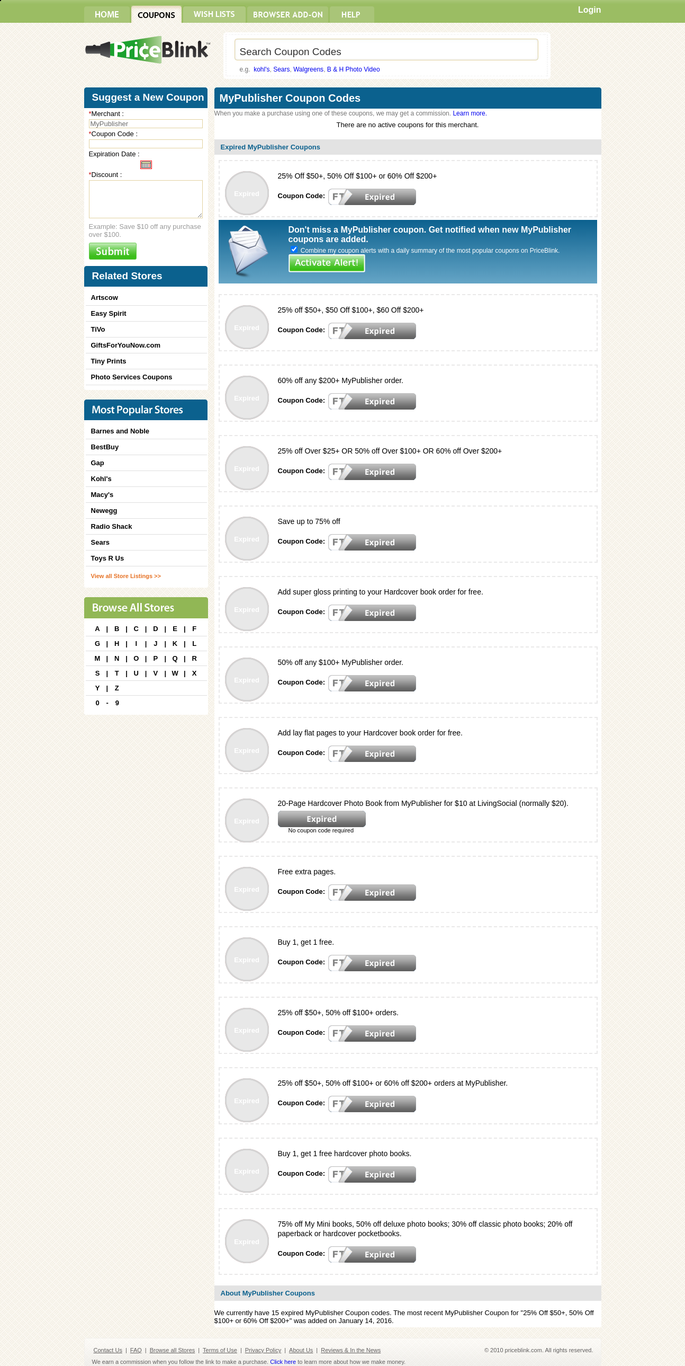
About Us (301, 1350)
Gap (97, 463)
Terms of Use (220, 1350)
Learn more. (470, 113)
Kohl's (101, 479)
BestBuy (105, 447)
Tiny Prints (109, 361)
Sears (281, 69)
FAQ (136, 1350)
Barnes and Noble (120, 431)
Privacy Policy (263, 1350)
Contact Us (108, 1350)
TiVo (98, 329)
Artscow (104, 297)
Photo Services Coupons (132, 377)
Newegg (104, 511)
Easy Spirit (109, 313)
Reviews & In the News (351, 1350)
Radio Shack (111, 526)
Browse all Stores (172, 1350)
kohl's (261, 69)
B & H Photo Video (353, 69)
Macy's (102, 495)
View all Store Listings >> (126, 576)
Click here (283, 1362)
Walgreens (308, 69)
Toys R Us (107, 558)
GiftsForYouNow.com (125, 345)
